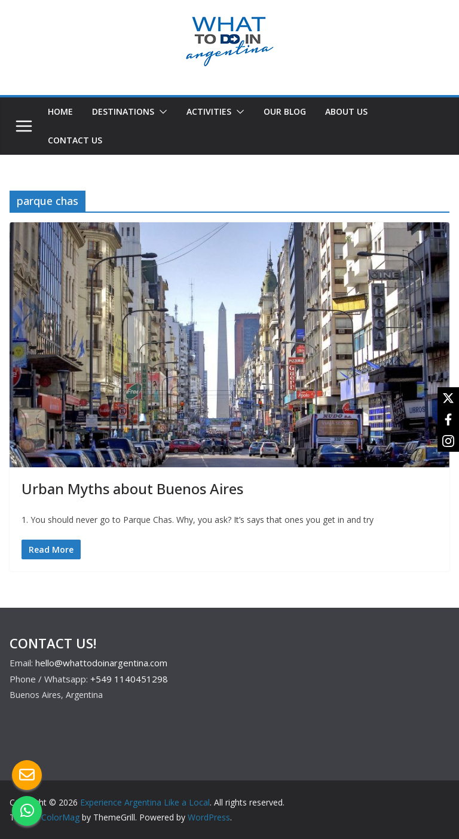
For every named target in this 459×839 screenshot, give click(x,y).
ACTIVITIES (208, 111)
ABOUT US (346, 111)
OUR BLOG (285, 111)
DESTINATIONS (123, 111)
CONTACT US (75, 140)
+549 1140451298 (129, 679)
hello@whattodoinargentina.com (101, 663)
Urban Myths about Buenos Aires (132, 488)
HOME (60, 111)
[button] (160, 111)
